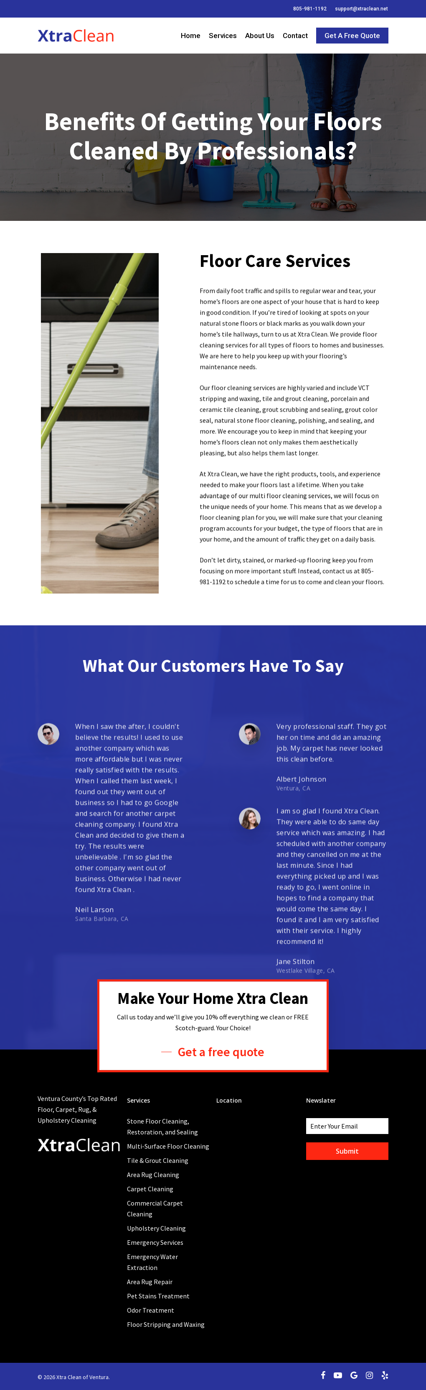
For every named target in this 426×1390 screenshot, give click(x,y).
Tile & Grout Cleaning (157, 1160)
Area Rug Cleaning (153, 1174)
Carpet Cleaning (150, 1189)
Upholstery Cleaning (156, 1228)
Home (190, 35)
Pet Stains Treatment (158, 1296)
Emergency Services (155, 1242)
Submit (347, 1151)
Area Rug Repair (149, 1281)
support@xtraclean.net (361, 9)
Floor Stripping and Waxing (166, 1324)
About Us (259, 35)
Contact (295, 35)
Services (223, 35)
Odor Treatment (150, 1310)
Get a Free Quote (352, 35)
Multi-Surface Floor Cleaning (168, 1146)
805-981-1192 (310, 9)
